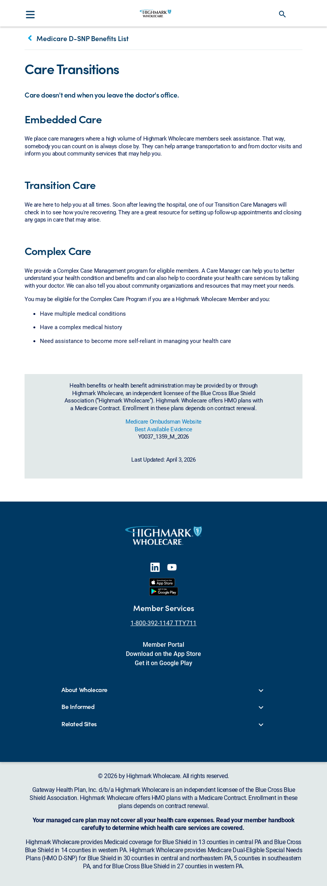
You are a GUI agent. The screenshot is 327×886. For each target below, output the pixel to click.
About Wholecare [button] (84, 690)
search (282, 14)
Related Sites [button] (79, 724)
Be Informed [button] (78, 707)
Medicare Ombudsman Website (163, 421)
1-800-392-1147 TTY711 (163, 623)
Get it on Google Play (163, 663)
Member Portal (163, 644)
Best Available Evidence (163, 429)
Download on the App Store (163, 653)
